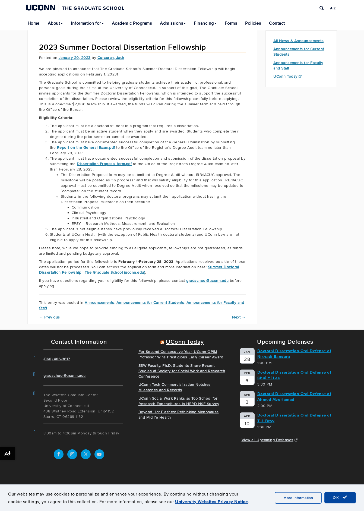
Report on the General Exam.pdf (86, 147)
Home (34, 23)
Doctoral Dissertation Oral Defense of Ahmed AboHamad (294, 396)
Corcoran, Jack (110, 57)
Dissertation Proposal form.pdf (104, 164)
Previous (49, 317)
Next (239, 317)
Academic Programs (132, 23)
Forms (231, 23)
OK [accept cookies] (340, 497)
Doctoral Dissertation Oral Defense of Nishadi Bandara (294, 353)
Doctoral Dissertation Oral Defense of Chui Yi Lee (294, 375)
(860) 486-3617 (56, 359)
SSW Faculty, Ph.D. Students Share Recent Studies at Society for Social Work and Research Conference (181, 371)
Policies (253, 23)
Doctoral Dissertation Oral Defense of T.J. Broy (294, 418)
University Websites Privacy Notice (211, 502)
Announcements (99, 302)
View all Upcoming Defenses (270, 440)
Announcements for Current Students (150, 302)
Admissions (173, 23)
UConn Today (287, 76)
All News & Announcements (298, 41)
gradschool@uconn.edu (207, 280)
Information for (87, 23)
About (55, 23)
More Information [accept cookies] (298, 498)
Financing (205, 23)
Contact (277, 23)
